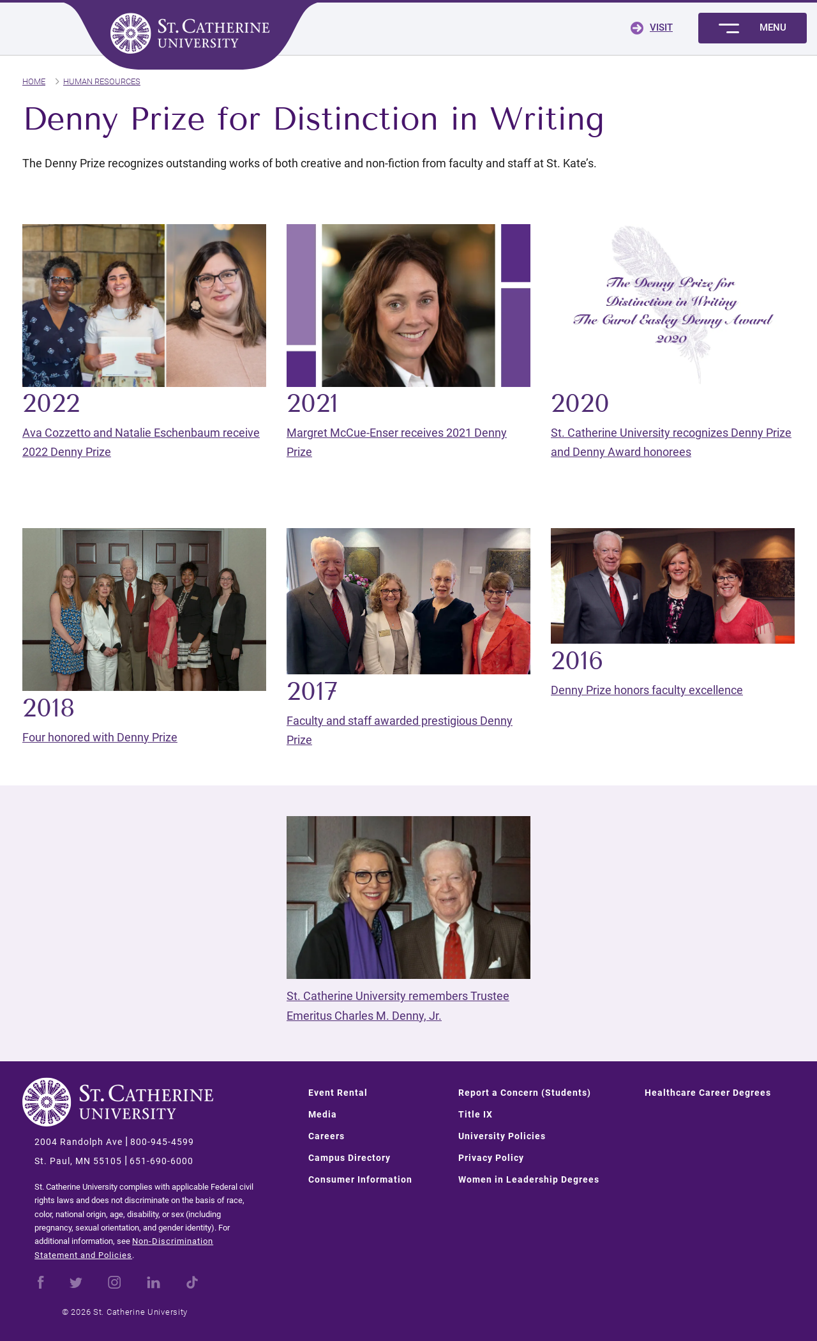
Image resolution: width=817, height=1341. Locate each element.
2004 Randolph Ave (78, 1142)
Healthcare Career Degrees (708, 1092)
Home (33, 81)
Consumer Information (360, 1179)
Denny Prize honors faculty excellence (647, 690)
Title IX (475, 1114)
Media (322, 1114)
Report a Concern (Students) (524, 1092)
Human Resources (101, 81)
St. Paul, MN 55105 (78, 1161)
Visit (661, 27)
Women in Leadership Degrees (528, 1179)
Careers (326, 1136)
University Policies (502, 1136)
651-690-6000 (161, 1161)
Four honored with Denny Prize (99, 737)
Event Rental (338, 1092)
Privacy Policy (491, 1158)
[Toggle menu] (752, 28)
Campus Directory (349, 1158)
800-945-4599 (162, 1142)
